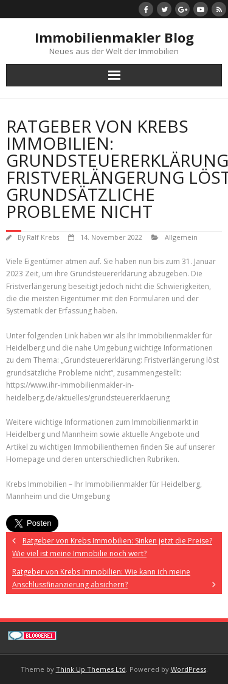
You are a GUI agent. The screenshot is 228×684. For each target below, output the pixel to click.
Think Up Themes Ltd (91, 669)
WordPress (188, 669)
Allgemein (181, 237)
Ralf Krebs (43, 237)
